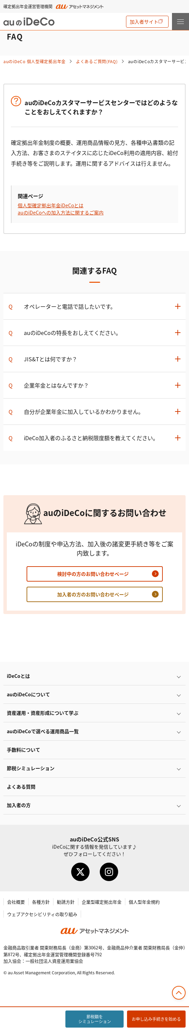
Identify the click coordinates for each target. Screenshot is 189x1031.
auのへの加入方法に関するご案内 (61, 212)
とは (18, 675)
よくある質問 (21, 786)
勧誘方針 (66, 901)
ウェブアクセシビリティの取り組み (42, 914)
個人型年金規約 (144, 901)
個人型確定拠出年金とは (50, 205)
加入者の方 (19, 805)
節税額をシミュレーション (94, 1019)
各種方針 (41, 901)
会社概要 (16, 901)
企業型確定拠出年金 (102, 901)
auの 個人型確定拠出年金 (34, 61)
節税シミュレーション (30, 768)
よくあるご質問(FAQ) (97, 61)
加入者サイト (144, 21)
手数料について (23, 749)
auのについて (28, 694)
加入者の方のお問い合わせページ (93, 594)
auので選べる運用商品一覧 (43, 731)
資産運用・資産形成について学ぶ (42, 712)
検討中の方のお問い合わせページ (93, 573)
